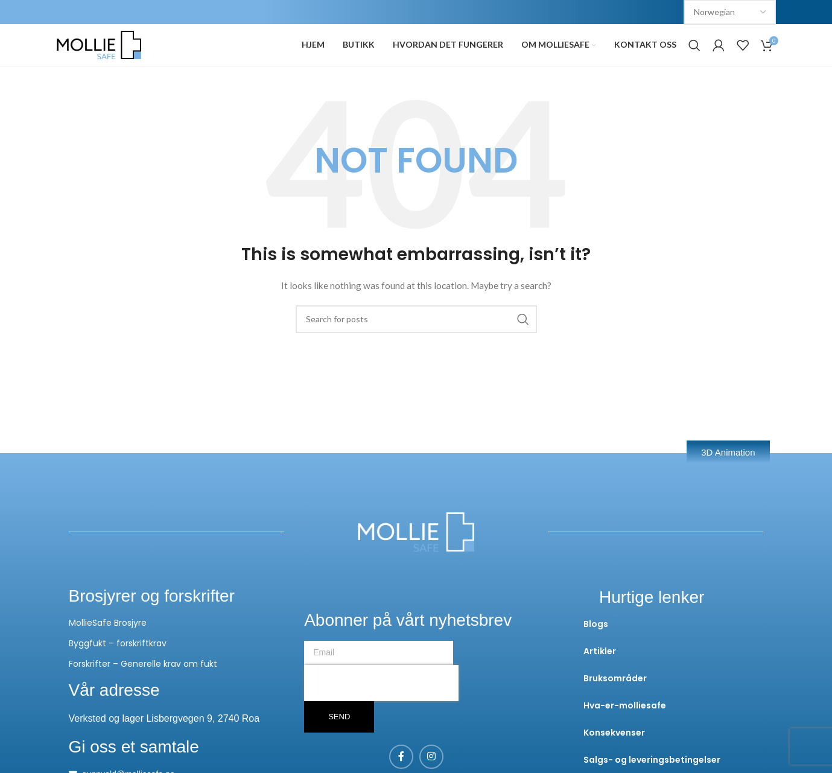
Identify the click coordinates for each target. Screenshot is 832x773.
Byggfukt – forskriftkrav (118, 666)
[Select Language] (730, 12)
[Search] (694, 57)
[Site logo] (99, 56)
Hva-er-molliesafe (624, 728)
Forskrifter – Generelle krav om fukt (143, 686)
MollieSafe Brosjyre (108, 645)
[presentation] (381, 705)
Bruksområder (615, 701)
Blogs (595, 646)
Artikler (599, 673)
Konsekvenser (614, 755)
